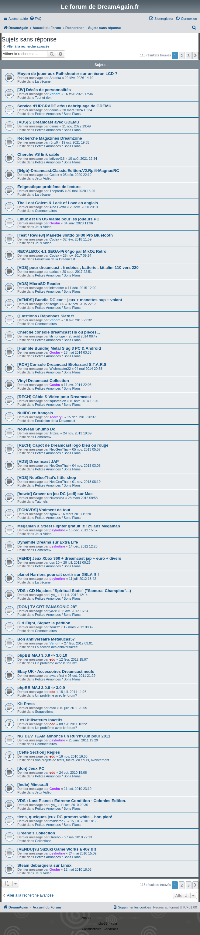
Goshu (55, 223)
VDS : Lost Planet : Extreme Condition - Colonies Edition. (71, 800)
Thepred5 (57, 191)
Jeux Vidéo (43, 178)
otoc (53, 708)
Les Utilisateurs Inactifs (39, 720)
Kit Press (26, 703)
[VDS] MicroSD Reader (38, 283)
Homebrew (43, 437)
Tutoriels (41, 501)
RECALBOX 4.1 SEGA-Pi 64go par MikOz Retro (61, 251)
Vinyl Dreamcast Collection (43, 380)
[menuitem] (35, 18)
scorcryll (57, 417)
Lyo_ (53, 595)
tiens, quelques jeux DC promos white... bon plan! (64, 817)
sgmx (53, 514)
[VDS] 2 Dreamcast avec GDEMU (48, 122)
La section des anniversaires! (56, 647)
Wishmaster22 (60, 368)
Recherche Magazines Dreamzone (49, 138)
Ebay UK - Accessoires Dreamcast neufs (55, 671)
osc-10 (55, 562)
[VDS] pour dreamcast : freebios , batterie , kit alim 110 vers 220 (78, 267)
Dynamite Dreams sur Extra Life (47, 542)
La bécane (42, 81)
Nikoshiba (57, 498)
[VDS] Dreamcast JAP (38, 461)
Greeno (55, 837)
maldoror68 (58, 821)
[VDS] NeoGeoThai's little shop (46, 477)
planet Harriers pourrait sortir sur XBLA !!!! (58, 574)
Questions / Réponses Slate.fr (45, 316)
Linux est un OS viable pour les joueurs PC (58, 219)
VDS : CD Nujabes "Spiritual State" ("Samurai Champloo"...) (74, 590)
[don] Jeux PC (30, 768)
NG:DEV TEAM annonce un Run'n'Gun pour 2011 (63, 736)
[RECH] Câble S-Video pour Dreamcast (54, 396)
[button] (195, 55)
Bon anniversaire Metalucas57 (46, 639)
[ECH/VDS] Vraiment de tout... (45, 510)
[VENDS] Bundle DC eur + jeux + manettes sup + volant (69, 300)
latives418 (57, 158)
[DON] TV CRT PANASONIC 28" (47, 607)
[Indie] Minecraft (32, 784)
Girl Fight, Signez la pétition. (44, 623)
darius (54, 110)
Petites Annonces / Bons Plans (58, 114)
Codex (54, 175)
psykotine (57, 530)
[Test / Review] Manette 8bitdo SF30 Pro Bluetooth (65, 235)
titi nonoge (57, 336)
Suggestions (44, 711)
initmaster (57, 288)
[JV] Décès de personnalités (44, 89)
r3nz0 (54, 142)
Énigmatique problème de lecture (49, 186)
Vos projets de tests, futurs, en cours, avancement (72, 760)
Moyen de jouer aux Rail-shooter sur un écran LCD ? (67, 73)
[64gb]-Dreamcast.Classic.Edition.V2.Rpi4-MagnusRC (68, 170)
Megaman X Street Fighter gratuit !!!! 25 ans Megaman (68, 526)
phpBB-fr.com (107, 923)
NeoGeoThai (59, 449)
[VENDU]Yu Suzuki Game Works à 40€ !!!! (56, 849)
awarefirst (57, 675)
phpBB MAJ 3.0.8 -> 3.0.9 (41, 687)
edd (53, 659)
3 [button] (189, 55)
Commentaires (46, 210)
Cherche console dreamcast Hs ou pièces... (58, 332)
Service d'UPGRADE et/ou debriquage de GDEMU (64, 106)
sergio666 (57, 304)
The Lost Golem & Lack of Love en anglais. (58, 203)
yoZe (53, 611)
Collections (43, 841)
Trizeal (55, 433)
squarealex (58, 401)
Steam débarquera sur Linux (44, 865)
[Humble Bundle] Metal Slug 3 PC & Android (59, 348)
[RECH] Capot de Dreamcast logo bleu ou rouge (63, 445)
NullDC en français (35, 413)
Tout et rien (43, 97)
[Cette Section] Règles (38, 752)
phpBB (86, 918)
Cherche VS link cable (38, 154)
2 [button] (182, 55)
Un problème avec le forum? (56, 663)
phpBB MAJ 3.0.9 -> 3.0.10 (42, 655)
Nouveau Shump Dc (36, 429)
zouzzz (55, 627)
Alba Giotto (58, 207)
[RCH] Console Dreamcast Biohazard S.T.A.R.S (61, 364)
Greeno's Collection (36, 833)
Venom (55, 94)
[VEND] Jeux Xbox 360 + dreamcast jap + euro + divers (69, 558)
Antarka (55, 78)
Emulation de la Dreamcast (55, 259)
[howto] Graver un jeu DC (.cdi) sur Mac (55, 493)
